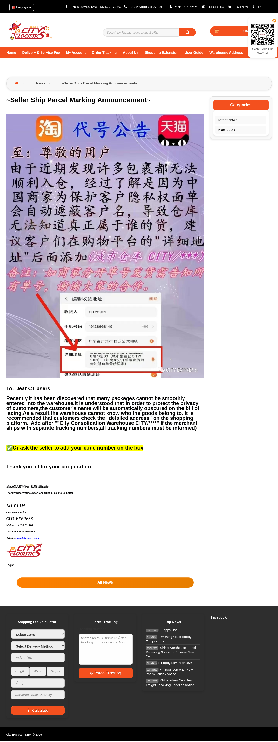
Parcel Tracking (105, 674)
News (40, 84)
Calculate (37, 711)
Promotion (226, 130)
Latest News (227, 121)
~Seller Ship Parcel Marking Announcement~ (99, 84)
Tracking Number (92, 630)
